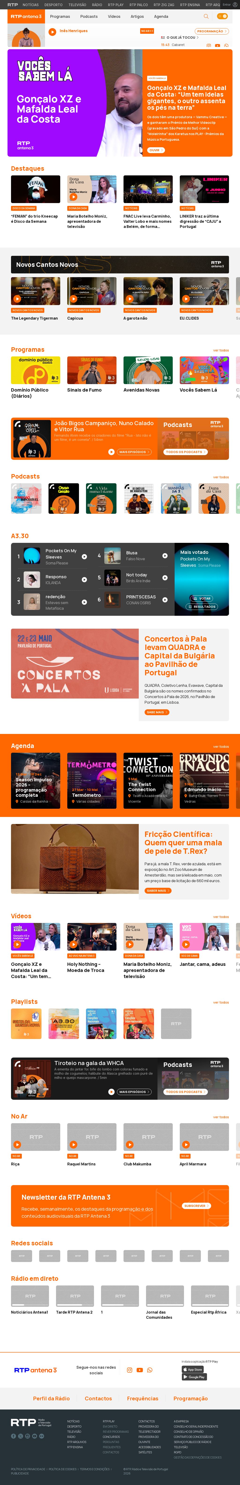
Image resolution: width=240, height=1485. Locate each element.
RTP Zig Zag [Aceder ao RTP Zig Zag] (164, 5)
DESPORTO (74, 1426)
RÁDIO (71, 1437)
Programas (60, 16)
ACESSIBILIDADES (150, 1447)
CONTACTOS (147, 1421)
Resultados (202, 607)
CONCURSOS (111, 1437)
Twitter (20, 1436)
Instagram (27, 1436)
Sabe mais (157, 712)
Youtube (34, 1436)
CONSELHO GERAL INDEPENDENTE (196, 1426)
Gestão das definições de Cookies (197, 1457)
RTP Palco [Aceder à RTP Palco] (139, 5)
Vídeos (114, 16)
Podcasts (89, 16)
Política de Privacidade (28, 1469)
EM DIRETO (110, 1426)
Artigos (137, 16)
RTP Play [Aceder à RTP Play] (116, 5)
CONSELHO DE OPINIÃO (188, 1432)
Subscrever (196, 1206)
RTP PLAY (109, 1421)
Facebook (13, 1436)
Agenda (161, 16)
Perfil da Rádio (51, 1398)
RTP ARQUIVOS (76, 1442)
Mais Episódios (134, 452)
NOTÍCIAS (73, 1421)
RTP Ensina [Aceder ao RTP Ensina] (190, 5)
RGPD (177, 1452)
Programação (190, 1398)
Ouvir (156, 150)
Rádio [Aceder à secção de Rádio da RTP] (97, 5)
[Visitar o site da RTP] (13, 4)
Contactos (98, 1398)
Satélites (145, 1452)
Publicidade (20, 1473)
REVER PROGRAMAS (116, 1432)
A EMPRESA (181, 1421)
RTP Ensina (75, 1447)
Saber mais (158, 890)
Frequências (142, 1398)
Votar (202, 598)
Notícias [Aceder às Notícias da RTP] (31, 5)
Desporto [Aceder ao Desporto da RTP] (54, 5)
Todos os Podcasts (185, 452)
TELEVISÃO (74, 1432)
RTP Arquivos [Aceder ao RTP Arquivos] (218, 5)
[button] (206, 16)
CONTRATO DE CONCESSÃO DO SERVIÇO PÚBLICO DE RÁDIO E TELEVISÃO (193, 1442)
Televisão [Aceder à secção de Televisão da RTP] (77, 5)
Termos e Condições (94, 1469)
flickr (41, 1436)
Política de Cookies (62, 1469)
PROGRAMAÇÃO (211, 31)
